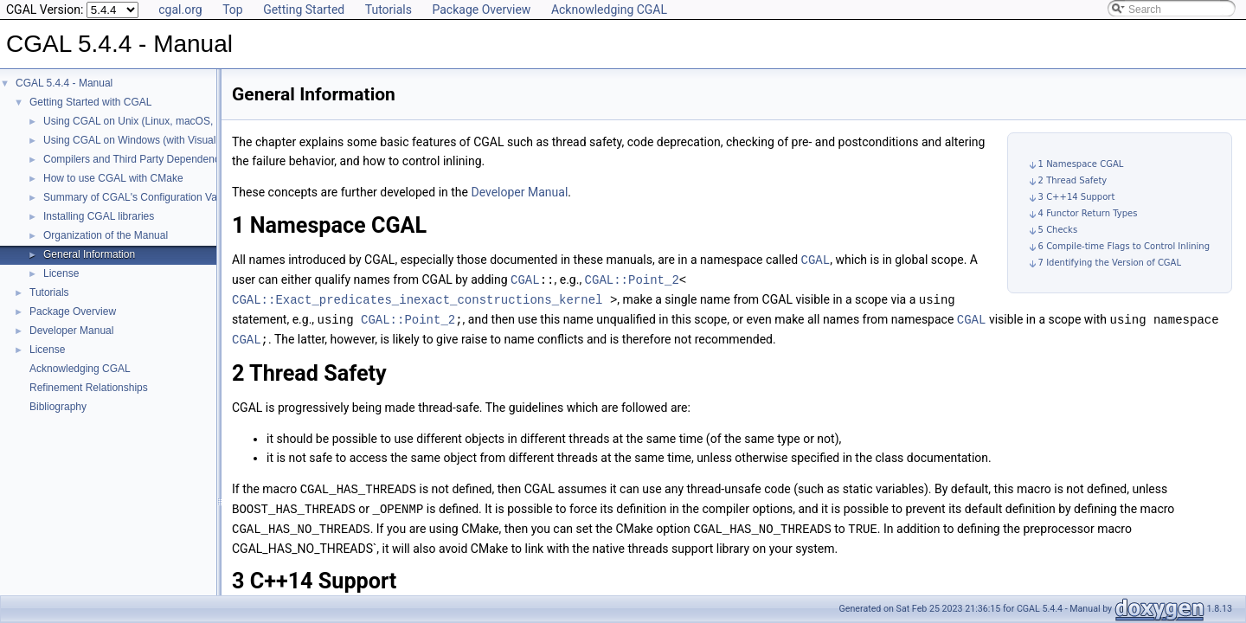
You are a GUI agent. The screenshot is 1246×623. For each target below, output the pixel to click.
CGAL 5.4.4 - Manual (64, 83)
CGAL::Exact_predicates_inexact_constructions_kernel (417, 297)
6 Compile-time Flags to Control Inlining (1124, 246)
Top (232, 9)
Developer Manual (71, 330)
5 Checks (1058, 229)
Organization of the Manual (105, 235)
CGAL (816, 259)
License (61, 273)
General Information (89, 254)
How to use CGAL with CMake (113, 178)
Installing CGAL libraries (98, 216)
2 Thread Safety (1073, 180)
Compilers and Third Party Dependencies (138, 159)
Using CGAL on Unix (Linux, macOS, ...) (135, 121)
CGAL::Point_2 (632, 278)
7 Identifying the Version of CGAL (1109, 262)
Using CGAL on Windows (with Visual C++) (142, 140)
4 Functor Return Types (1088, 213)
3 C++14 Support (1076, 197)
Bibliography (58, 407)
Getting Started (303, 9)
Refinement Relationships (88, 388)
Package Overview (481, 9)
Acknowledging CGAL (609, 9)
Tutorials (388, 9)
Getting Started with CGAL (90, 102)
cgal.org (180, 9)
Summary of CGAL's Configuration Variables (145, 197)
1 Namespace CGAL (1081, 164)
